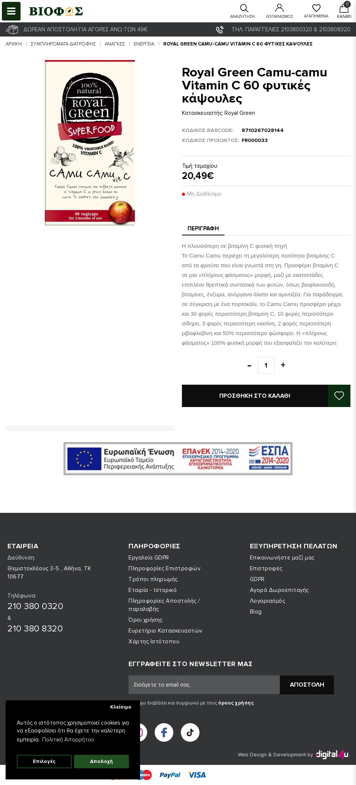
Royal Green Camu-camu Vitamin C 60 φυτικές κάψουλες (238, 44)
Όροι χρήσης (145, 620)
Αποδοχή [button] (101, 761)
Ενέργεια (144, 44)
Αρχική (14, 44)
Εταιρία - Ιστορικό (153, 590)
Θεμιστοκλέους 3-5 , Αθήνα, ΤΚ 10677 (49, 572)
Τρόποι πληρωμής (153, 579)
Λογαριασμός (267, 601)
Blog (256, 611)
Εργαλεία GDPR (149, 557)
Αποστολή (307, 684)
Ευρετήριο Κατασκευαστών (166, 630)
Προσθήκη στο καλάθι (254, 396)
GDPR (257, 579)
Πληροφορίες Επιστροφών (165, 568)
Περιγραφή (203, 228)
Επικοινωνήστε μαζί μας (282, 557)
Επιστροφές (266, 568)
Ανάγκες (115, 44)
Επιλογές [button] (44, 761)
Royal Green (240, 113)
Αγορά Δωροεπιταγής (279, 590)
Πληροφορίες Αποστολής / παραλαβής (164, 605)
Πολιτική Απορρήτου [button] (68, 739)
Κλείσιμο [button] (120, 707)
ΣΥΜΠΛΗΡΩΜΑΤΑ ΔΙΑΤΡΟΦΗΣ (63, 44)
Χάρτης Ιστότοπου (154, 641)
